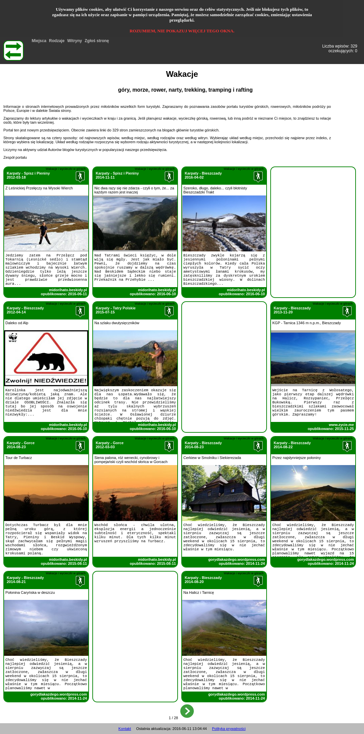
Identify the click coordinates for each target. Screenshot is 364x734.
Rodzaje (56, 40)
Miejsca (39, 40)
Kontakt (124, 729)
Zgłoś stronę (97, 40)
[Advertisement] (313, 209)
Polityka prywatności (229, 729)
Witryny (74, 40)
